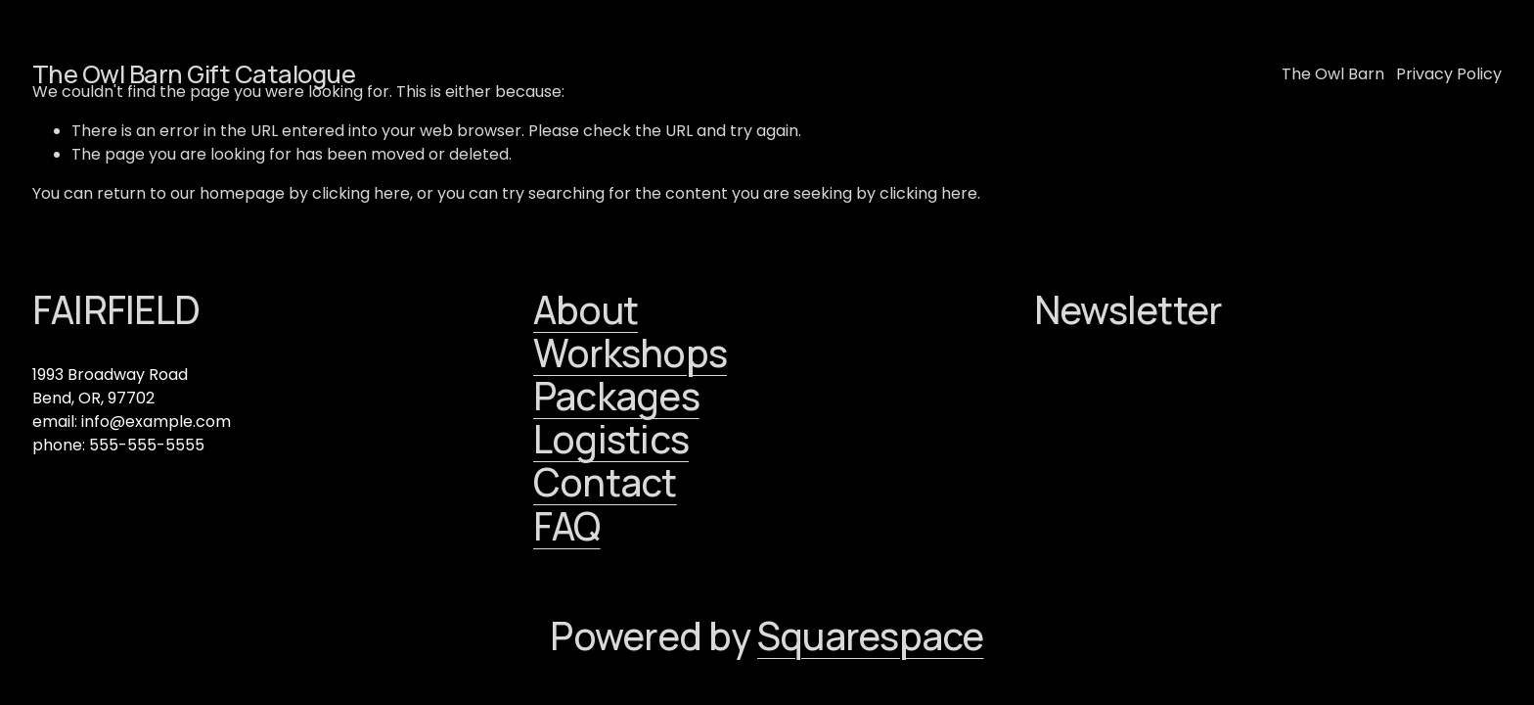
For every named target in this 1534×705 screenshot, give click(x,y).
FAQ (567, 526)
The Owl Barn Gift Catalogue (193, 74)
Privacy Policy (1449, 74)
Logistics (611, 439)
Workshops (630, 353)
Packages (616, 396)
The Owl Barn (1333, 74)
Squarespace (870, 636)
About (585, 310)
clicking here (361, 193)
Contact (605, 482)
